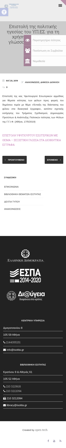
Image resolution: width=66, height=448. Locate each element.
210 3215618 (12, 386)
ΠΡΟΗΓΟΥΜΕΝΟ (16, 160)
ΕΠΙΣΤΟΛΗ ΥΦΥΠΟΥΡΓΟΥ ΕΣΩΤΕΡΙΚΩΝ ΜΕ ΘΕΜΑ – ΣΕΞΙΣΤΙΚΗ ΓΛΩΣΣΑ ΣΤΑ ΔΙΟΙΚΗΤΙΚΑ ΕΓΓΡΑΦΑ (31, 140)
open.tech (41, 430)
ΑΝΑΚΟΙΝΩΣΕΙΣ (32, 82)
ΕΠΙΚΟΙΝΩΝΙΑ (11, 187)
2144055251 (12, 342)
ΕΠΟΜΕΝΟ (52, 160)
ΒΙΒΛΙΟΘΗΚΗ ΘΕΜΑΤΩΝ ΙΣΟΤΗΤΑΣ (22, 194)
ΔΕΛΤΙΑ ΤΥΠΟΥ (12, 201)
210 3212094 (12, 391)
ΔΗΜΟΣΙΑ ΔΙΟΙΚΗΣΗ (49, 82)
